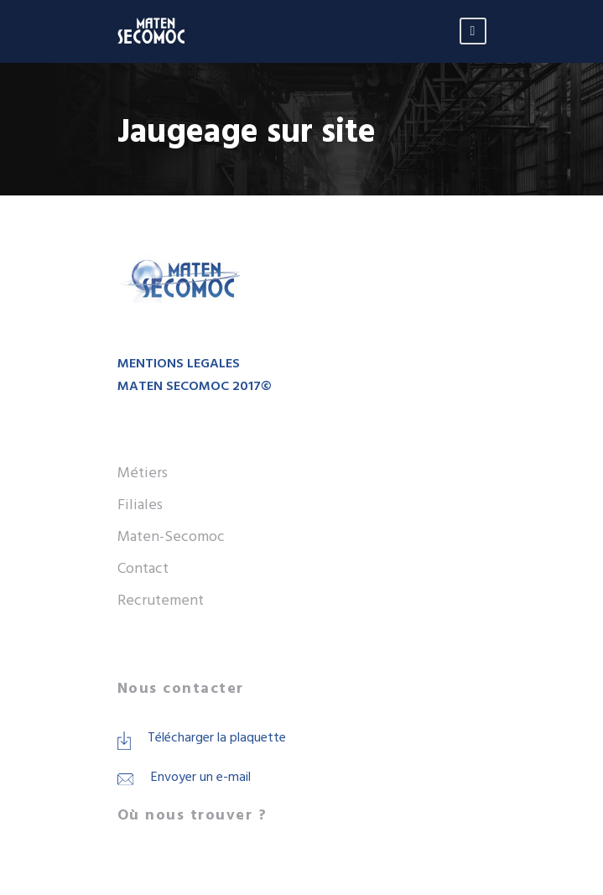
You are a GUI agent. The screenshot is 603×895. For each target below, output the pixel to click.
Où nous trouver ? (192, 816)
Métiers (142, 473)
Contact (143, 569)
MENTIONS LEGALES (178, 364)
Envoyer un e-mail (201, 777)
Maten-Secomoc (171, 537)
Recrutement (160, 601)
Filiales (140, 505)
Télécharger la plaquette (217, 738)
